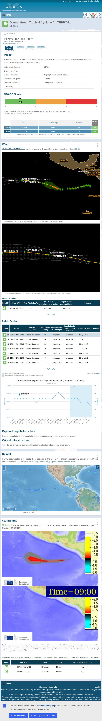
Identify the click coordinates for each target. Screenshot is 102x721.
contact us (77, 1)
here (30, 114)
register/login (87, 1)
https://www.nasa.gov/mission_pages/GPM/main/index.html (48, 462)
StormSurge (9, 520)
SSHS (77, 149)
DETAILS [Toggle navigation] (9, 33)
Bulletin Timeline (9, 321)
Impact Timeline (9, 298)
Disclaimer (43, 687)
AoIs (32, 431)
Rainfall (79, 123)
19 (8, 308)
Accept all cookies (18, 715)
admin (96, 1)
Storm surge (53, 123)
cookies (98, 687)
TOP (97, 146)
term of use (67, 1)
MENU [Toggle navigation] (7, 15)
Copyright (53, 687)
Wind (24, 123)
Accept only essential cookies (42, 715)
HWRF (30, 47)
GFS (20, 47)
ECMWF (41, 47)
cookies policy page (47, 706)
